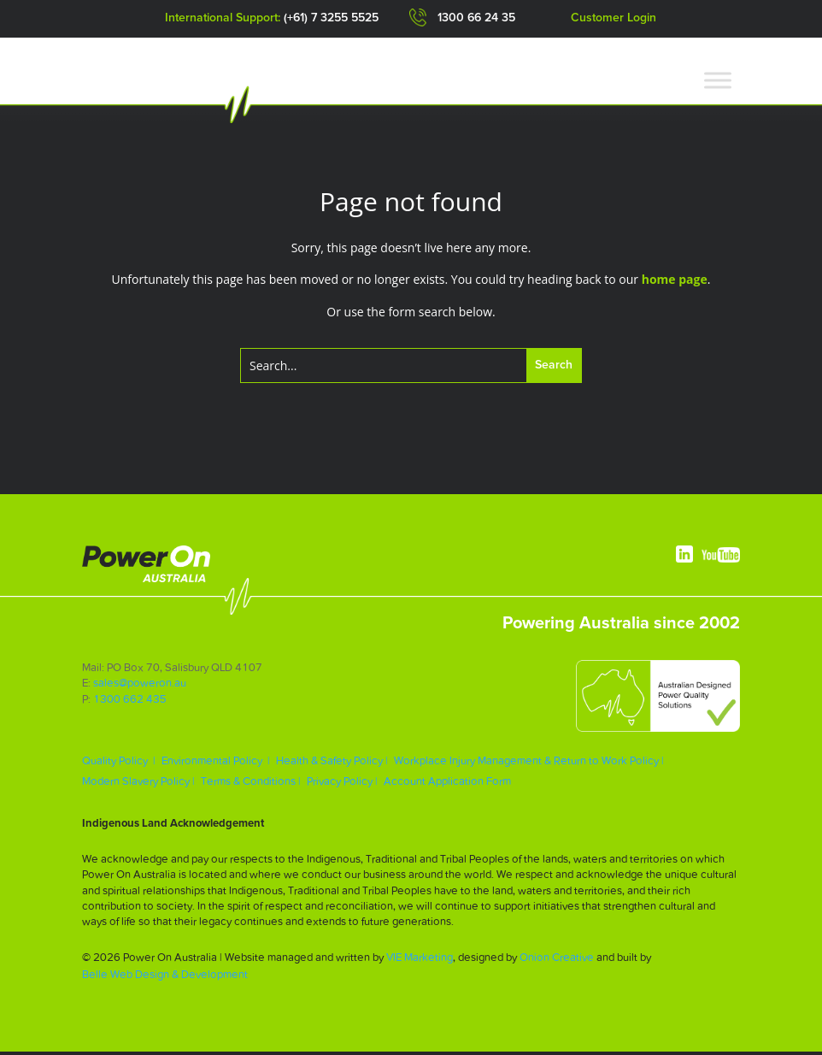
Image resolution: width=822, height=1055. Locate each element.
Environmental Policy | (215, 763)
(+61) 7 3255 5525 (331, 18)
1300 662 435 (130, 701)
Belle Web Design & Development (165, 977)
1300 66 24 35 (476, 18)
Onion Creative (557, 960)
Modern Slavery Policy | (138, 784)
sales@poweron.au (139, 686)
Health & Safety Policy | (332, 763)
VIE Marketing (419, 960)
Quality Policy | (119, 763)
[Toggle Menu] (717, 80)
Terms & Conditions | (251, 784)
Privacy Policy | (342, 784)
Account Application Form (447, 784)
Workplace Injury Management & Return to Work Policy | (529, 763)
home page (675, 282)
